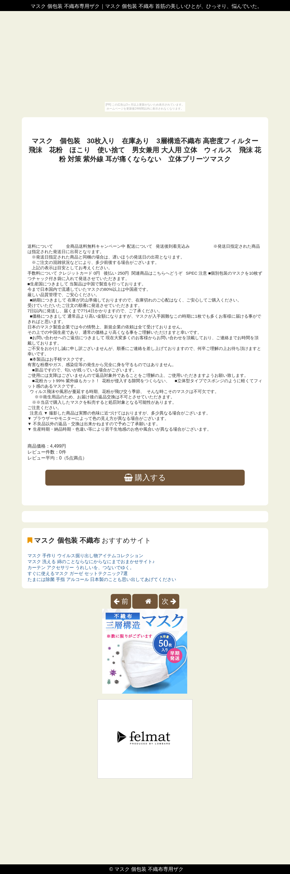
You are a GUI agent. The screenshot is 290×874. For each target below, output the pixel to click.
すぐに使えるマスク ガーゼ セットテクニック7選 (77, 573)
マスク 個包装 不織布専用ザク (149, 869)
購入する (145, 477)
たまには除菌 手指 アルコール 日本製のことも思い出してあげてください (101, 579)
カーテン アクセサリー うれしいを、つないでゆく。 (80, 567)
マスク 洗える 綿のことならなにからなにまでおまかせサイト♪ (91, 561)
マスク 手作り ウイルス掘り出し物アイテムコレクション (85, 555)
